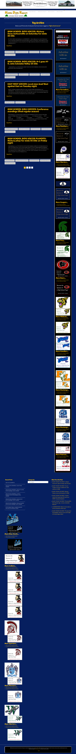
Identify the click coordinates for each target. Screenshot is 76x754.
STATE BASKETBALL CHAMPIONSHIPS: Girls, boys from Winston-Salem (14, 508)
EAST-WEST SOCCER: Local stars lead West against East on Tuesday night (27, 85)
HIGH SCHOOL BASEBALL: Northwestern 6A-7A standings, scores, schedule (14, 500)
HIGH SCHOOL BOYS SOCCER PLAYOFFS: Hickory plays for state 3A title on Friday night (27, 140)
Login (39, 750)
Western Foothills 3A (10, 54)
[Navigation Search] (64, 10)
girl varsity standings (24, 128)
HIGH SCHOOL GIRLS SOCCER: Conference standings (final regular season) (27, 110)
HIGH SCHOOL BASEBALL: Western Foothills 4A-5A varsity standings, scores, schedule (15, 504)
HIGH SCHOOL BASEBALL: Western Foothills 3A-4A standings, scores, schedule (15, 490)
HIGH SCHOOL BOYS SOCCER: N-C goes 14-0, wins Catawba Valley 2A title (28, 62)
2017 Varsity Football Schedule (63, 91)
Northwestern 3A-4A (45, 51)
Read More (9, 45)
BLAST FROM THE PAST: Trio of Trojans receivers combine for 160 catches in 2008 (60, 487)
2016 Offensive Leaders (61, 92)
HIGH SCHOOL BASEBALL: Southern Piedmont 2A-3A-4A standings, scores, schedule (13, 495)
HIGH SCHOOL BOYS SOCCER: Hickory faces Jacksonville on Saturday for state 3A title (27, 33)
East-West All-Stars (10, 102)
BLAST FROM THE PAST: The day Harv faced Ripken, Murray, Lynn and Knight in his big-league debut (61, 512)
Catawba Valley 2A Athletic (22, 51)
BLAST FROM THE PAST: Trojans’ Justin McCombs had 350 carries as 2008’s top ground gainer (60, 497)
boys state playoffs (10, 51)
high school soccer (34, 51)
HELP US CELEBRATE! (10, 482)
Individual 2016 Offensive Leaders (63, 165)
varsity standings (45, 74)
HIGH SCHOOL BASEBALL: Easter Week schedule (14, 486)
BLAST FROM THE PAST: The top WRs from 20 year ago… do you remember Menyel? (61, 503)
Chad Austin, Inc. (37, 748)
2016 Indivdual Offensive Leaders (63, 205)
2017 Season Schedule (61, 204)
